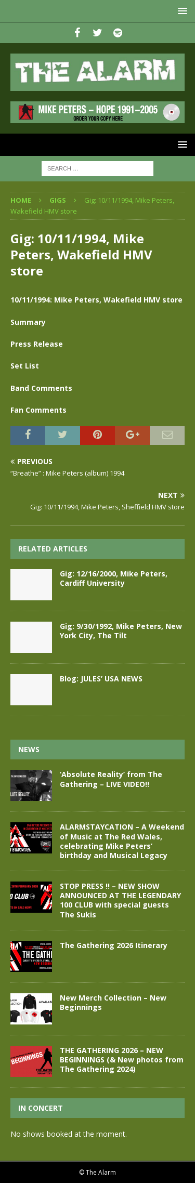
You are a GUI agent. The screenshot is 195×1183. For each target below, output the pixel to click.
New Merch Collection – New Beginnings (113, 1002)
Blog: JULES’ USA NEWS (101, 678)
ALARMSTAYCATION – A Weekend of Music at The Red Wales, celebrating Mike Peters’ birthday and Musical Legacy (122, 841)
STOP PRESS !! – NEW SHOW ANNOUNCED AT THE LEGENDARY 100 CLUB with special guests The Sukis (120, 900)
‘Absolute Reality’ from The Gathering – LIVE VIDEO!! (111, 778)
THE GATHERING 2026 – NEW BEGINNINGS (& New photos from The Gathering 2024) (122, 1059)
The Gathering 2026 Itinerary (113, 945)
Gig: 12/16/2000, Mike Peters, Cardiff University (113, 578)
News (29, 749)
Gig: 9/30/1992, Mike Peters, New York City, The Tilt (121, 630)
